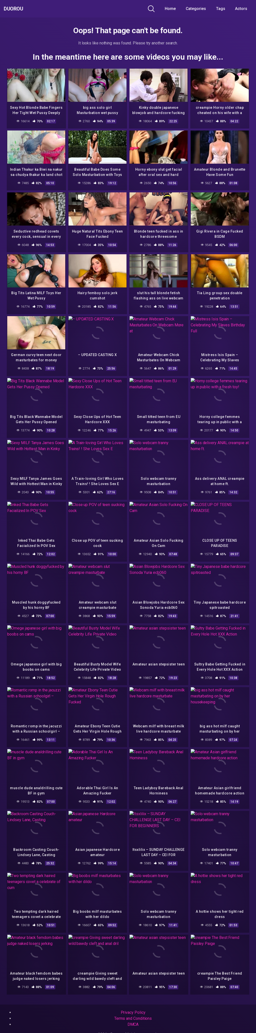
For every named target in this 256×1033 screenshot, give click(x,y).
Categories (196, 8)
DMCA (133, 1024)
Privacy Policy (133, 1012)
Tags (220, 8)
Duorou (17, 8)
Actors (241, 8)
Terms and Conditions (133, 1018)
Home (170, 8)
